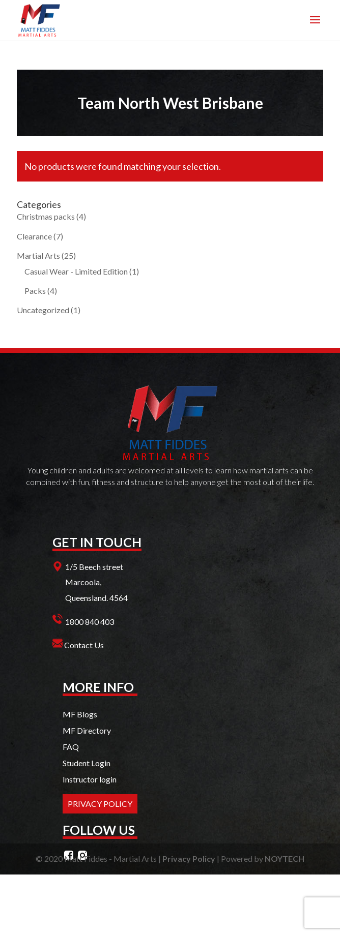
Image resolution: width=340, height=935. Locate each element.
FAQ (71, 746)
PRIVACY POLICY (100, 803)
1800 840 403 (89, 621)
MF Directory (87, 730)
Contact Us (84, 645)
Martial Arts (38, 255)
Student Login (86, 763)
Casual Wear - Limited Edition (76, 271)
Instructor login (90, 779)
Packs (35, 290)
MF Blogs (80, 714)
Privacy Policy (188, 858)
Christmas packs (46, 216)
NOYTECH (284, 858)
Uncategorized (43, 310)
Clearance (34, 236)
